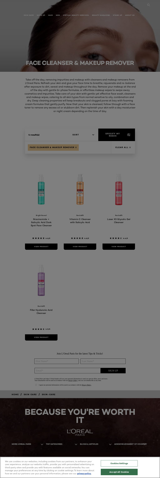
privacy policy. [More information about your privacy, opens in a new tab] (84, 473)
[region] (80, 467)
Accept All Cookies (119, 471)
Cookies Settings (119, 463)
